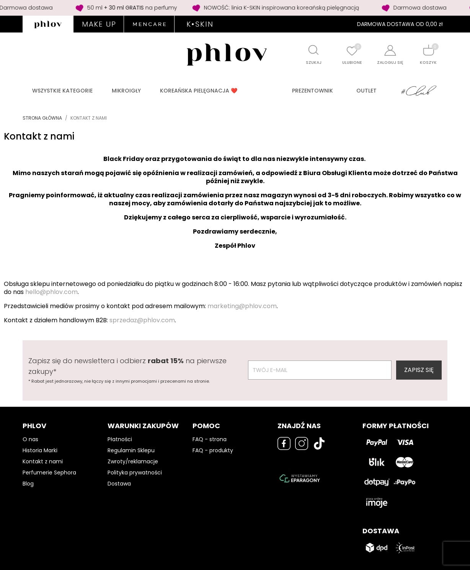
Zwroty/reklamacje (133, 461)
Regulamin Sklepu (131, 450)
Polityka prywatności (135, 472)
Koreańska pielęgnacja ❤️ (198, 90)
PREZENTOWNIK (312, 90)
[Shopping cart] (428, 50)
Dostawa (119, 483)
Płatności (120, 439)
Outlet (366, 90)
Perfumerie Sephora (49, 472)
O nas (30, 439)
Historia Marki (40, 450)
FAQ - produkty (213, 450)
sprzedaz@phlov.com (142, 320)
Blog (28, 483)
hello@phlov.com (51, 291)
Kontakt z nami (43, 461)
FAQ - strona (210, 439)
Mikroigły (126, 90)
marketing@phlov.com (242, 306)
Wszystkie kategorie (62, 90)
